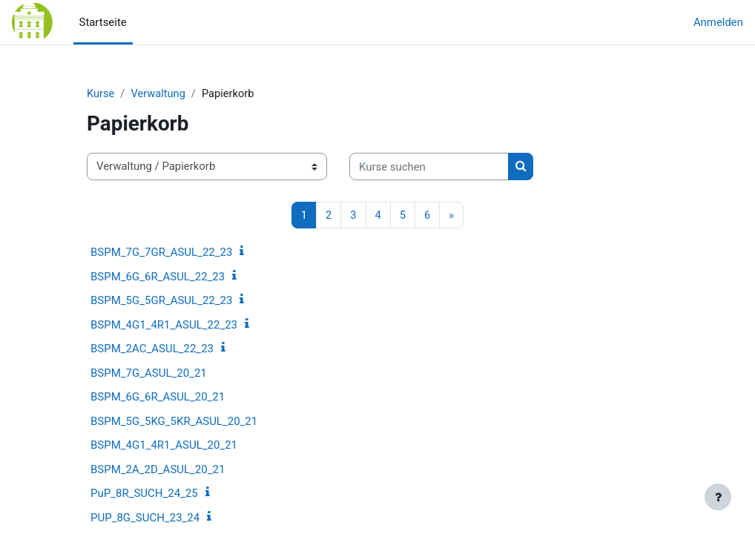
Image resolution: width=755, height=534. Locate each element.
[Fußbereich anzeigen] (718, 497)
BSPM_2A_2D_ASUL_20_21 (157, 469)
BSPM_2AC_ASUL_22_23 (152, 349)
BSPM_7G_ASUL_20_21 (148, 373)
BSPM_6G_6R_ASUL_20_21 (157, 397)
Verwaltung (159, 94)
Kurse (101, 94)
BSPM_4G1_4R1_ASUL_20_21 (163, 445)
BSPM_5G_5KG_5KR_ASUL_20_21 (173, 421)
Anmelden (718, 22)
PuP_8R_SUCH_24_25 (144, 494)
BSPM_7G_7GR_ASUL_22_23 (161, 253)
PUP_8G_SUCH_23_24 (145, 517)
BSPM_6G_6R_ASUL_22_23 (157, 276)
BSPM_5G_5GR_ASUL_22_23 (161, 301)
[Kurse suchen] (429, 167)
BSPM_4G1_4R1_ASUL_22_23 (163, 325)
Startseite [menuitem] (103, 22)
